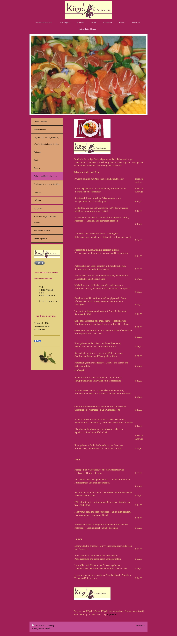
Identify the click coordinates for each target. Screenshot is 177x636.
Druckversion (39, 625)
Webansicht (140, 625)
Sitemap (50, 625)
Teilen (38, 341)
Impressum (111, 614)
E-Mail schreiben (49, 301)
